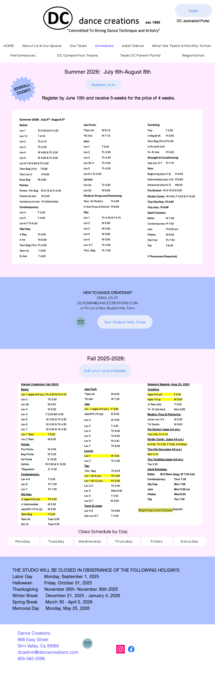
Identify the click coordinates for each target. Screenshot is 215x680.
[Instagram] (120, 649)
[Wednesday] (90, 541)
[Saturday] (190, 541)
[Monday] (23, 541)
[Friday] (157, 541)
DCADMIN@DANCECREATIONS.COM (107, 303)
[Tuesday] (56, 541)
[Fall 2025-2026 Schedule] (105, 370)
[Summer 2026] (103, 84)
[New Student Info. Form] (125, 322)
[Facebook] (131, 649)
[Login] (193, 10)
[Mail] (81, 322)
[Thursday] (124, 541)
